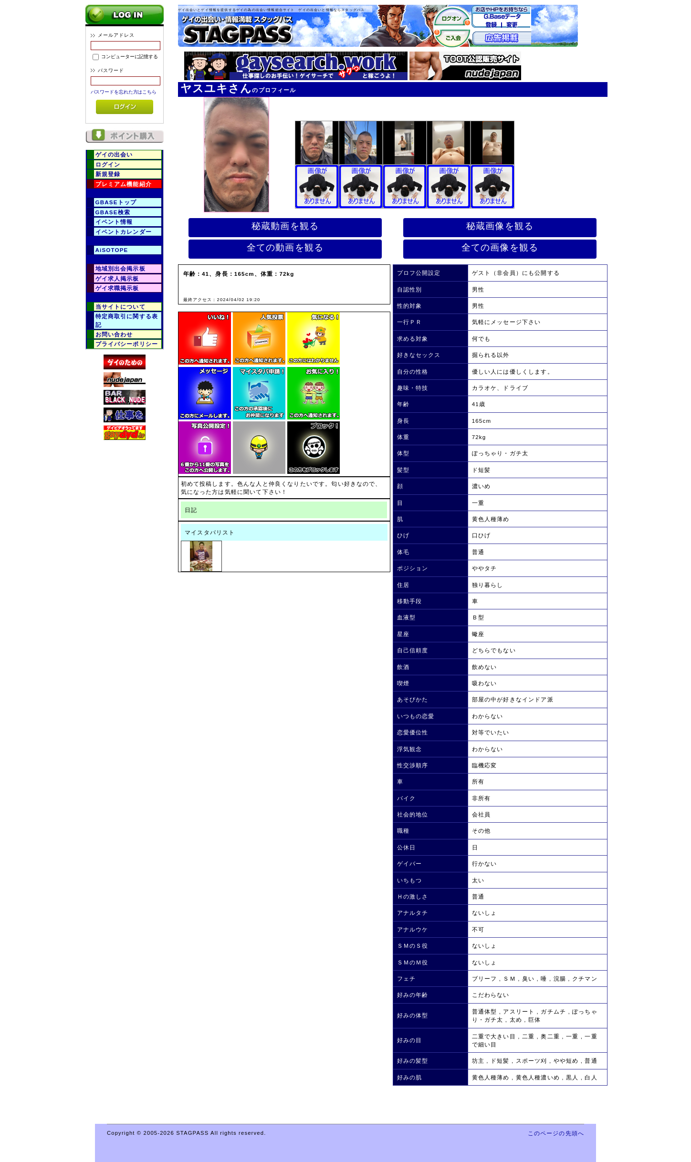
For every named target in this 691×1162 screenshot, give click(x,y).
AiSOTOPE (111, 250)
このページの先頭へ (556, 1133)
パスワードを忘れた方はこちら (124, 91)
